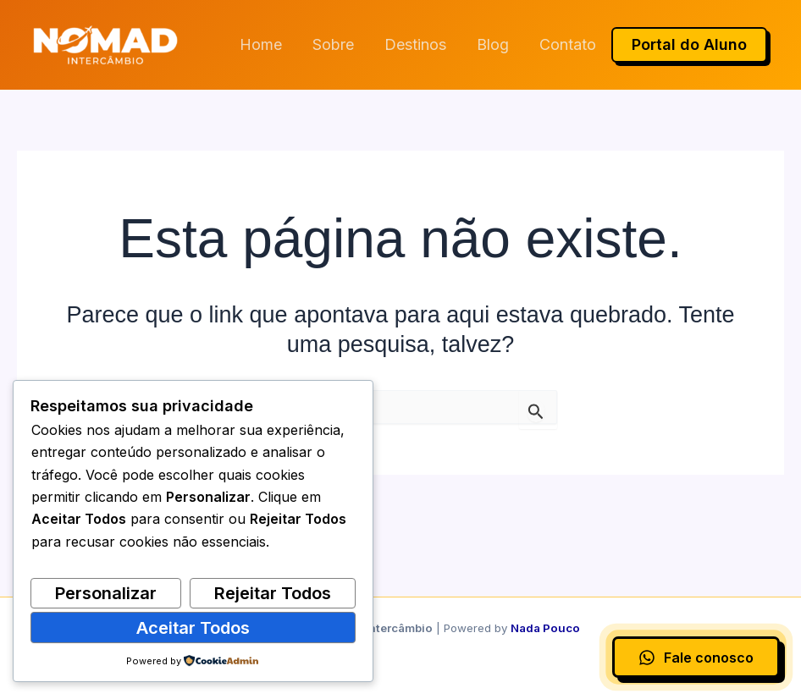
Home (261, 44)
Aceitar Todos (193, 628)
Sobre (333, 44)
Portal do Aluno (689, 44)
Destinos (415, 44)
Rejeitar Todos (272, 593)
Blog (493, 44)
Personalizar (106, 593)
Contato (567, 44)
